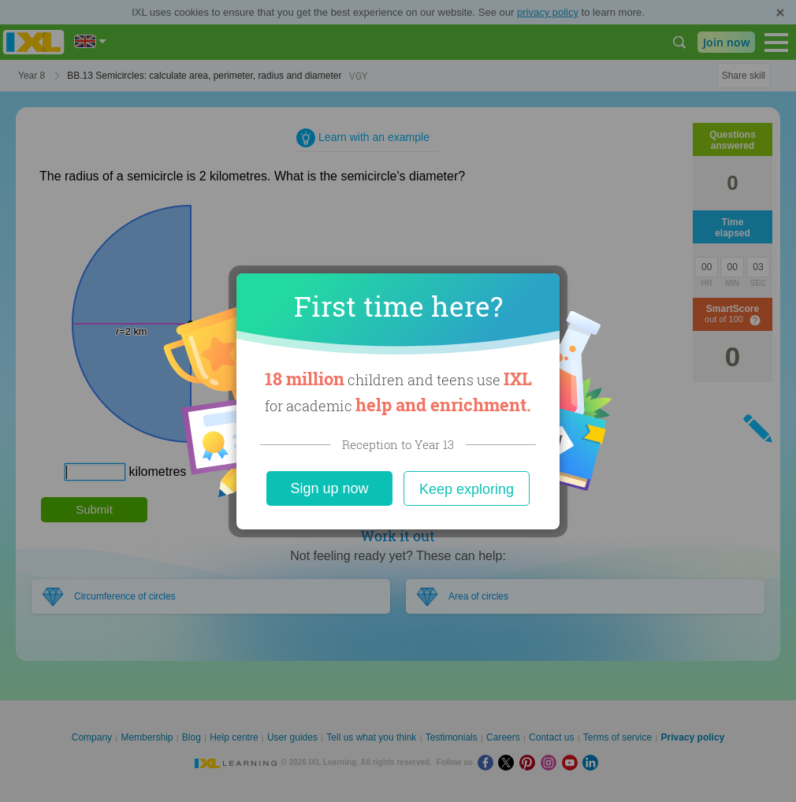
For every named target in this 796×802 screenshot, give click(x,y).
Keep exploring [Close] (466, 489)
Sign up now (329, 488)
